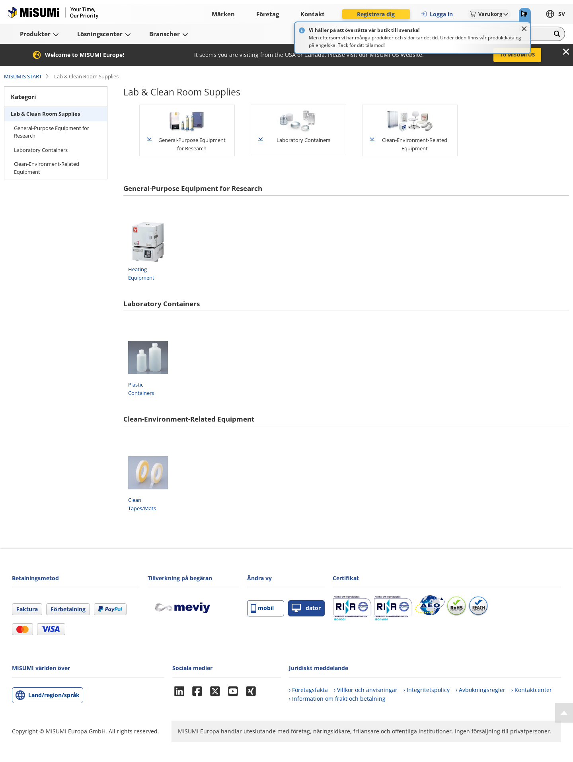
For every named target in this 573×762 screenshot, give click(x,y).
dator (306, 608)
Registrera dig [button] (376, 14)
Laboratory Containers (41, 150)
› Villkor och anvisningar (366, 690)
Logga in (436, 14)
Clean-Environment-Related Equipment (46, 167)
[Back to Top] (564, 713)
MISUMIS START (23, 76)
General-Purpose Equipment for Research (51, 132)
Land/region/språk (54, 695)
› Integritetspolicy (426, 690)
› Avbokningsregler (480, 690)
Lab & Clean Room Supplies (45, 113)
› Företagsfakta (308, 690)
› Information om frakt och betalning (337, 698)
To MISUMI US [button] (517, 54)
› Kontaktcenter (531, 690)
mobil (262, 608)
